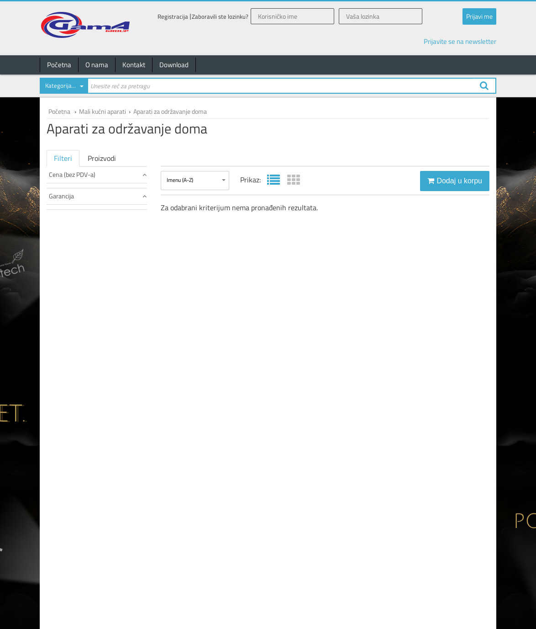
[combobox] (63, 87)
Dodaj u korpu (454, 181)
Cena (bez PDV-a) (98, 174)
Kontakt (133, 64)
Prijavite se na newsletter (460, 41)
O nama (96, 64)
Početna (59, 64)
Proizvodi (102, 158)
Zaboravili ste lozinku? (220, 17)
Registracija (173, 17)
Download (174, 64)
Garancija (98, 196)
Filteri (63, 158)
